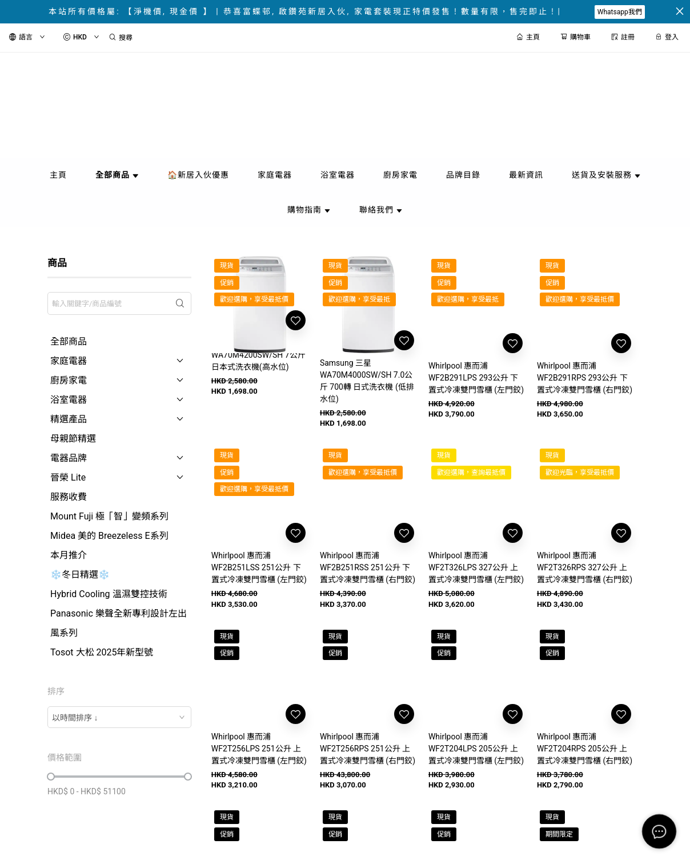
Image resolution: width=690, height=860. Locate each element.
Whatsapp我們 (619, 12)
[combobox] (119, 717)
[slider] (51, 777)
